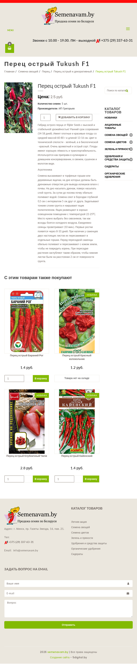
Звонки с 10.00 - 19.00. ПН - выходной (64, 40)
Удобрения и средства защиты (89, 543)
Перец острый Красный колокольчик (77, 357)
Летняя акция (79, 522)
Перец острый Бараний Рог (26, 356)
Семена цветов (80, 533)
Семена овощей (28, 71)
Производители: (48, 108)
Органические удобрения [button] (115, 175)
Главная (9, 71)
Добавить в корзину (74, 117)
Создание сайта (59, 658)
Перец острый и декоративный (73, 71)
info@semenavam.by (25, 550)
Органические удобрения (85, 549)
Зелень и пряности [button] (118, 149)
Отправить (68, 625)
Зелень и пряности (82, 538)
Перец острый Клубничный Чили (26, 456)
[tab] (119, 117)
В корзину (41, 378)
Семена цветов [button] (116, 142)
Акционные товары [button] (113, 126)
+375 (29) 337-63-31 (114, 40)
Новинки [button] (111, 118)
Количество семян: (49, 103)
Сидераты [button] (112, 167)
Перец (46, 71)
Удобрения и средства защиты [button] (118, 158)
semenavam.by (57, 652)
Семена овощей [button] (116, 135)
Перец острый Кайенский (76, 456)
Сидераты (77, 554)
